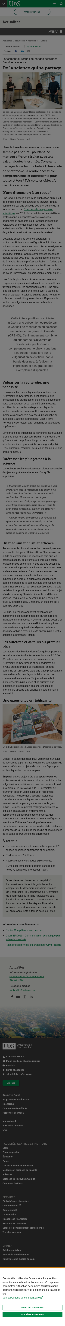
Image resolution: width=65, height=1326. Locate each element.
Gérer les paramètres (32, 1307)
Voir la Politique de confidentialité (21, 1297)
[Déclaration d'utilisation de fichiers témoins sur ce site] (32, 1297)
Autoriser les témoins (32, 1314)
